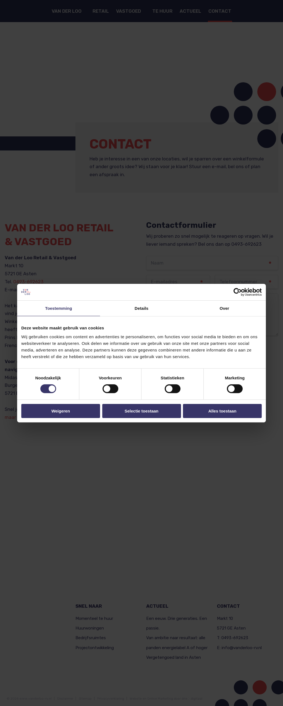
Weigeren (60, 411)
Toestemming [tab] (58, 308)
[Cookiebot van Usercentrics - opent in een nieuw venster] (237, 292)
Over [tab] (224, 308)
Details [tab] (141, 308)
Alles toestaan (222, 411)
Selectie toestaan (142, 411)
